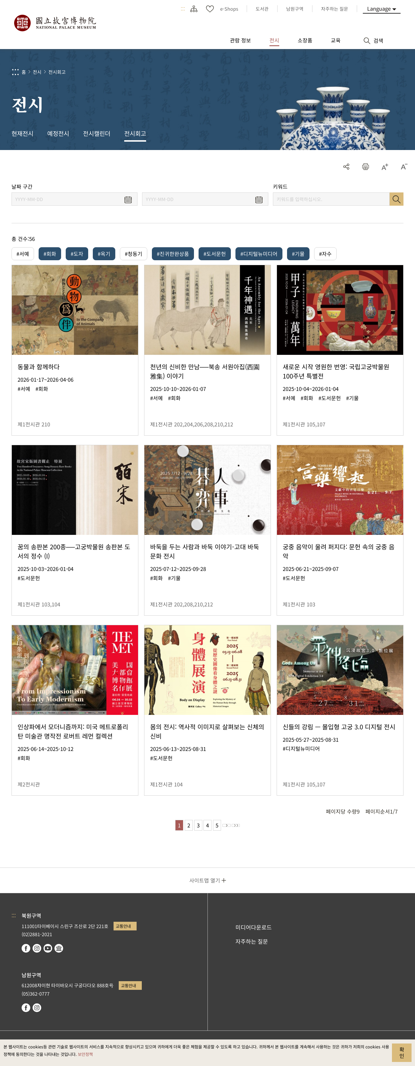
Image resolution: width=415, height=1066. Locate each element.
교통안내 (123, 931)
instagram (37, 953)
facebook (26, 953)
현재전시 (22, 133)
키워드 (280, 186)
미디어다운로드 (253, 932)
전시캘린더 (96, 133)
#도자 (77, 253)
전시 (37, 71)
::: (183, 8)
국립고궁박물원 (55, 23)
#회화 (50, 253)
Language (379, 8)
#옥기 (104, 253)
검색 (396, 199)
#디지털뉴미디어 (259, 253)
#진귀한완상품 (173, 253)
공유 (346, 167)
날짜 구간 (22, 186)
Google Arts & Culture (58, 953)
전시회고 (57, 71)
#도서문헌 (214, 253)
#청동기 (133, 253)
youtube (48, 953)
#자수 (325, 253)
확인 (401, 1052)
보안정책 (85, 1054)
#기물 (298, 253)
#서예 (22, 253)
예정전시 (58, 133)
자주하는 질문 (251, 946)
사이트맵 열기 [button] (204, 885)
